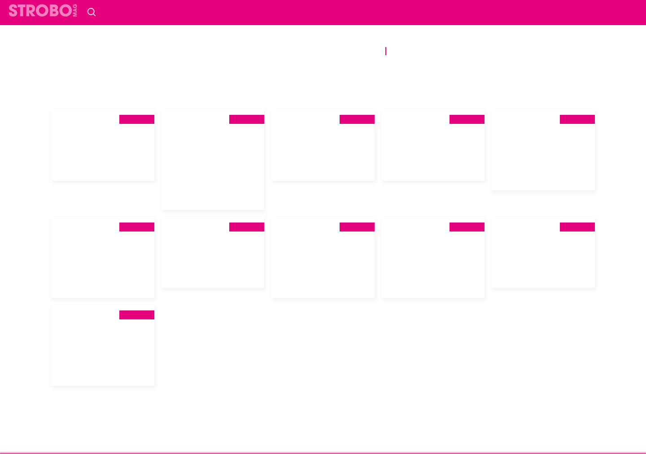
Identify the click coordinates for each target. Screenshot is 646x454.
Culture (424, 38)
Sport (226, 51)
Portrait (380, 38)
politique (182, 38)
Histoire (336, 38)
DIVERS (365, 51)
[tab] (102, 138)
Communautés (280, 38)
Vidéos (455, 51)
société (226, 38)
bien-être (267, 51)
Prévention (319, 51)
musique (466, 38)
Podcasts (414, 51)
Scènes (191, 51)
